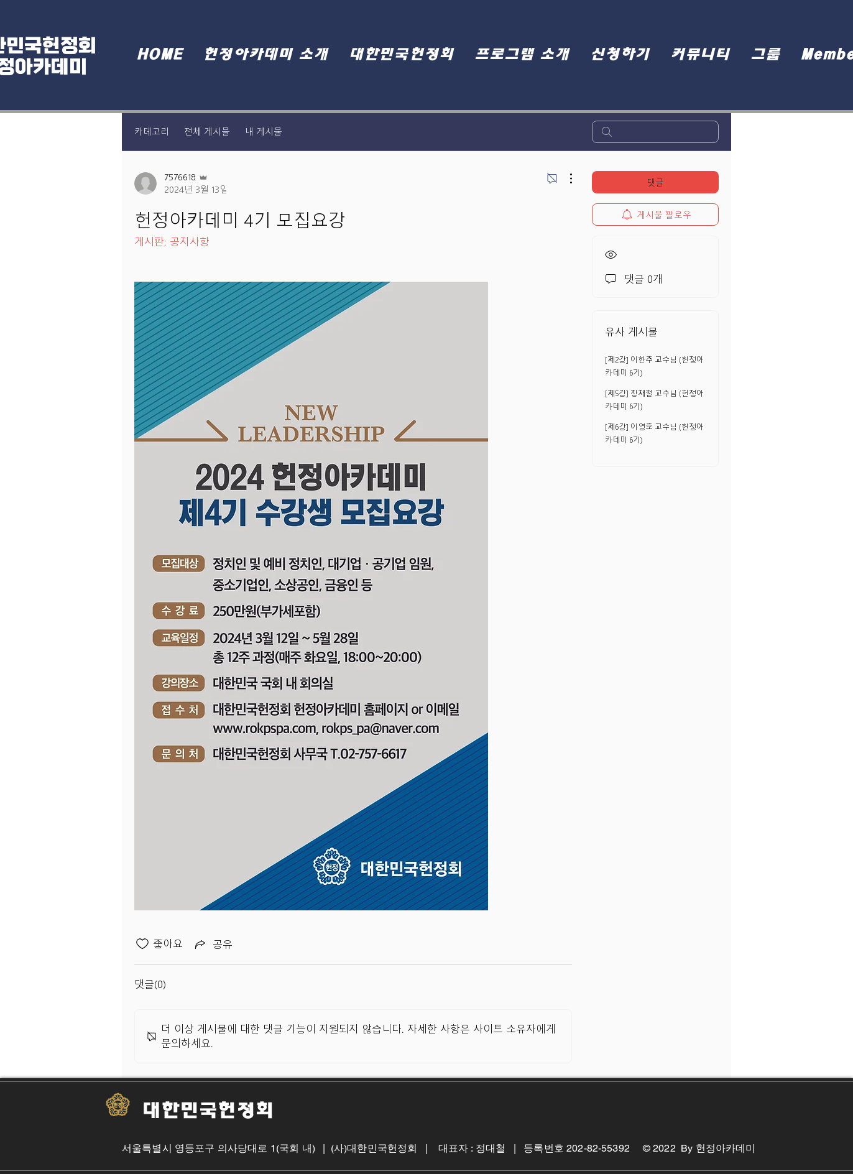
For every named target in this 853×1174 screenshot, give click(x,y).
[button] (265, 54)
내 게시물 (263, 131)
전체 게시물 (207, 131)
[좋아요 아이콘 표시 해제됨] (142, 943)
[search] (655, 132)
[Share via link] (213, 943)
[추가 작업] (564, 178)
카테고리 (151, 131)
